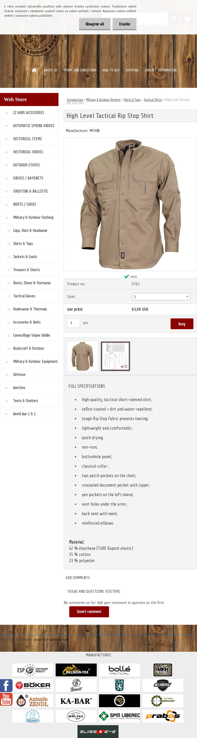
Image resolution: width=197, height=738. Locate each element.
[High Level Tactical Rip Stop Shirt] (130, 140)
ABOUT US (50, 70)
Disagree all (94, 24)
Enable (124, 24)
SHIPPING (132, 70)
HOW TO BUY (111, 70)
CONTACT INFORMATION (160, 70)
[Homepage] (34, 70)
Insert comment (89, 612)
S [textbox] (135, 297)
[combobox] (161, 296)
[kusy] (73, 322)
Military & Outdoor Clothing (103, 100)
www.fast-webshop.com (51, 639)
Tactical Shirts (153, 100)
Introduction (75, 100)
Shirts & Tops (132, 100)
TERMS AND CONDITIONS (80, 70)
